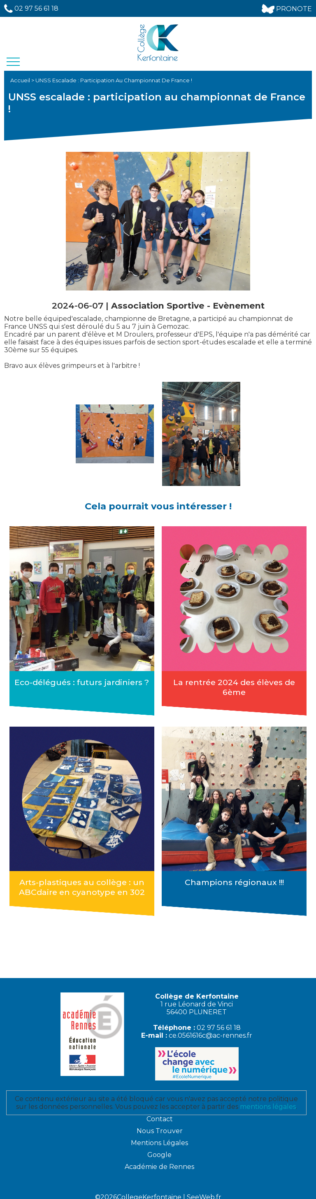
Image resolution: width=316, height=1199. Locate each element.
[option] (115, 433)
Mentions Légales (159, 1137)
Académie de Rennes (159, 1160)
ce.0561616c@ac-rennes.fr (210, 1029)
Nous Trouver (160, 1125)
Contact (159, 1113)
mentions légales (268, 1100)
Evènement (239, 305)
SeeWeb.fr (204, 1191)
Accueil (20, 80)
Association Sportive (159, 305)
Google (159, 1149)
